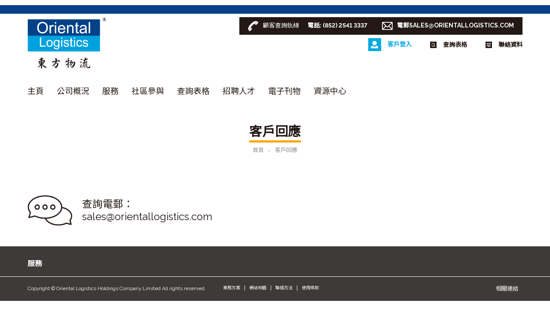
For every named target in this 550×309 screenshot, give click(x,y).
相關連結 (507, 288)
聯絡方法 (284, 287)
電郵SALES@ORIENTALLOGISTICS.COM (455, 25)
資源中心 (330, 91)
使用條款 (310, 287)
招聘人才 (239, 91)
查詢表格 (193, 91)
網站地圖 (257, 287)
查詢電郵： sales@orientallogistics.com (147, 210)
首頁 (258, 150)
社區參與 (147, 91)
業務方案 (231, 287)
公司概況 (73, 91)
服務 (110, 91)
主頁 (36, 91)
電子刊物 (284, 91)
